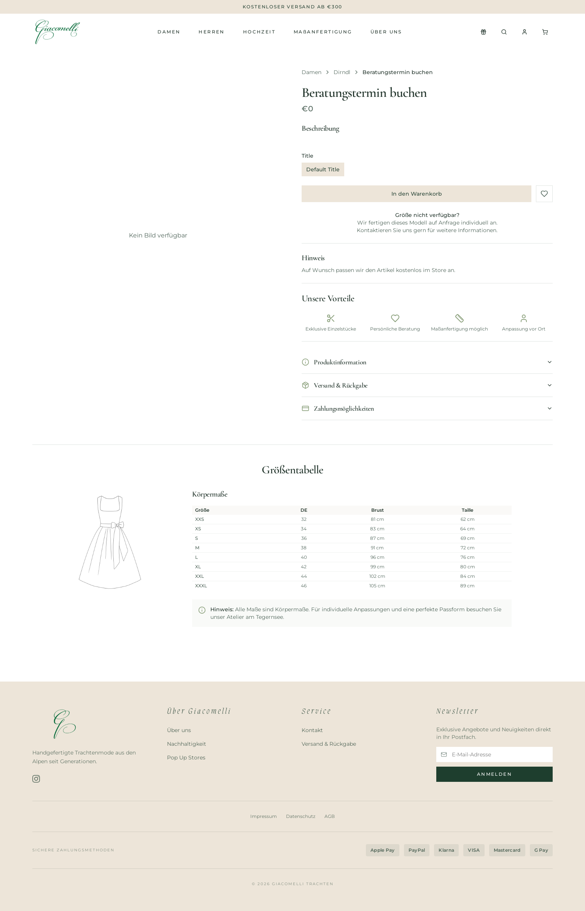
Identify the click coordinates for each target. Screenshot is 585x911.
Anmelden (494, 774)
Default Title (323, 169)
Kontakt (312, 730)
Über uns (386, 32)
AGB (329, 816)
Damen (168, 32)
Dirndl (342, 72)
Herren (211, 32)
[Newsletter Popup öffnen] (483, 32)
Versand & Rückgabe (329, 744)
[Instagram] (36, 779)
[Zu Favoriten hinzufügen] (544, 193)
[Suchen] (504, 32)
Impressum (263, 816)
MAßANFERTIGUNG (323, 32)
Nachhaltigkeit (186, 744)
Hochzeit (259, 32)
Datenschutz (300, 816)
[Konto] (524, 32)
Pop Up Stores (186, 757)
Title (307, 155)
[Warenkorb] (545, 32)
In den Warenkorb (416, 193)
